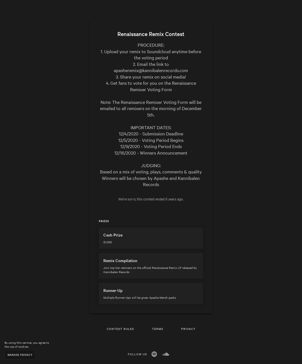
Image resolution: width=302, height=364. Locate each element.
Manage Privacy (20, 354)
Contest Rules (120, 329)
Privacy (188, 329)
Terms (157, 329)
